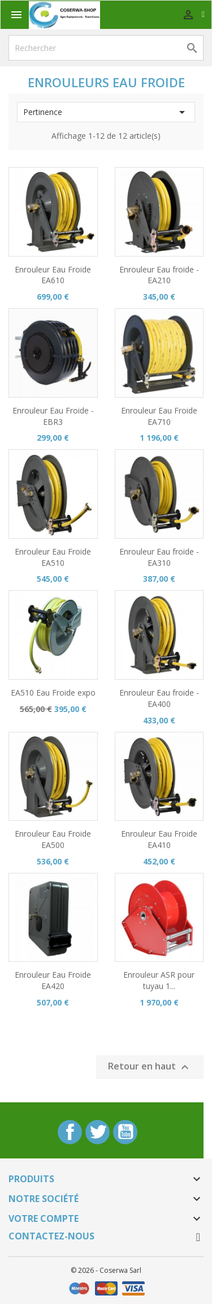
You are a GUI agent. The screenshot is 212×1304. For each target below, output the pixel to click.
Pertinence (106, 112)
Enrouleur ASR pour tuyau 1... (158, 980)
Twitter (97, 1132)
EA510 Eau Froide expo (53, 692)
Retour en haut (150, 1067)
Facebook (70, 1132)
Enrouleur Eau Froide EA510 (53, 557)
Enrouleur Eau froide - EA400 (159, 698)
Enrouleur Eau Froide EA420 (53, 980)
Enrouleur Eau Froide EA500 (53, 839)
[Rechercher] (106, 48)
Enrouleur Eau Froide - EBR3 (53, 416)
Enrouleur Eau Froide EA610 (53, 275)
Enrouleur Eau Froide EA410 (159, 839)
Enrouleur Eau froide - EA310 (159, 557)
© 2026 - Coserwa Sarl (106, 1270)
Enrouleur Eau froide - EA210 (159, 275)
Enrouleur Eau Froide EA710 (159, 416)
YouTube (125, 1132)
